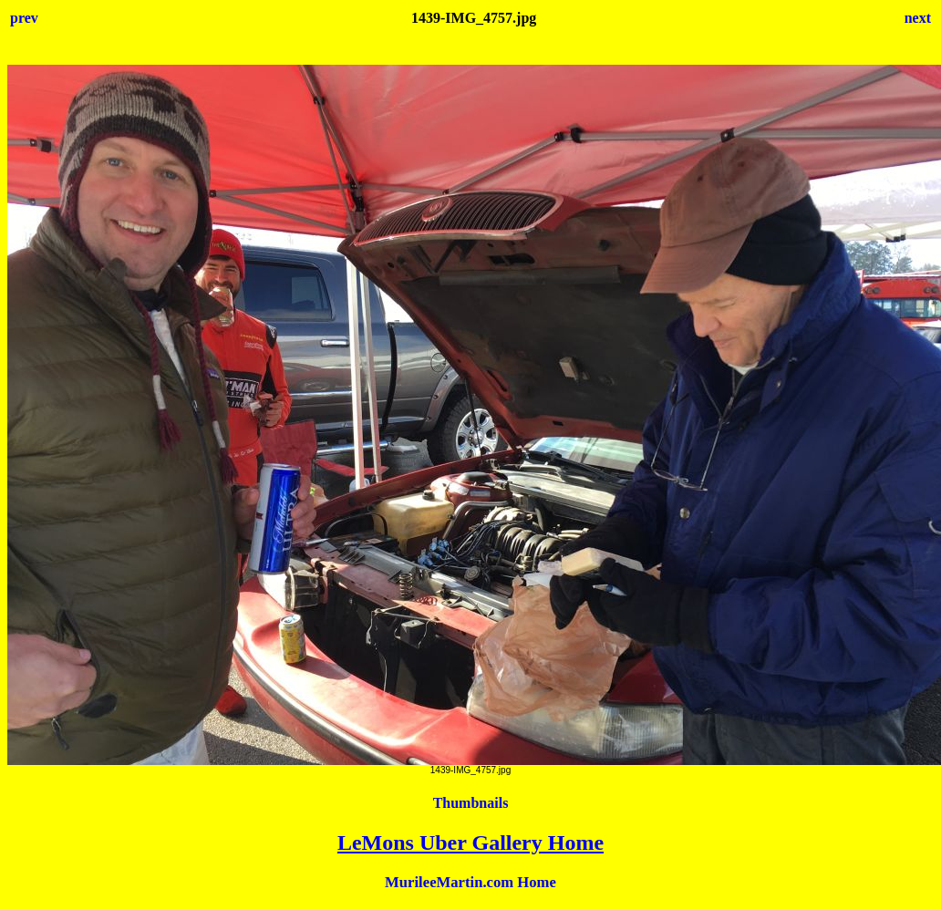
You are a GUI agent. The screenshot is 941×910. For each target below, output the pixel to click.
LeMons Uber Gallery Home (470, 842)
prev (24, 18)
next (918, 18)
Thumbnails (471, 803)
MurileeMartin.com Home (470, 882)
